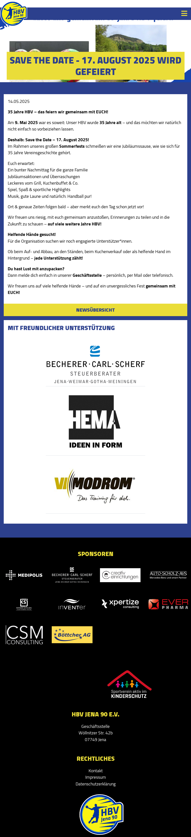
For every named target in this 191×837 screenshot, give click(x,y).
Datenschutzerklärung (96, 784)
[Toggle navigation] (184, 13)
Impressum (95, 777)
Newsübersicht (95, 309)
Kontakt (96, 771)
